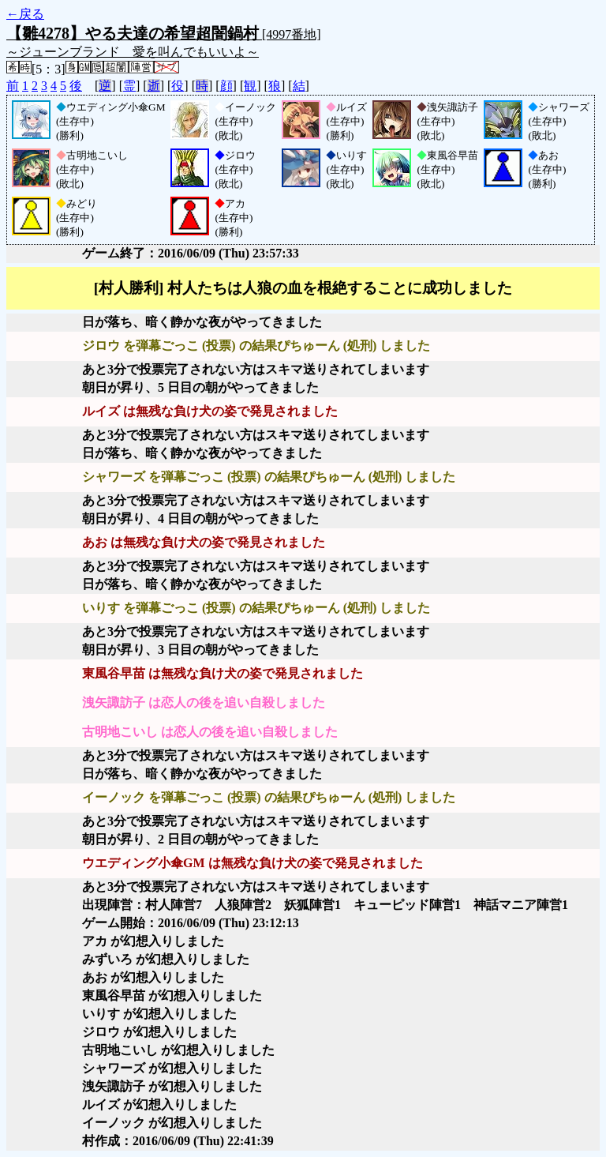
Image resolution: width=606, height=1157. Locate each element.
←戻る (25, 14)
